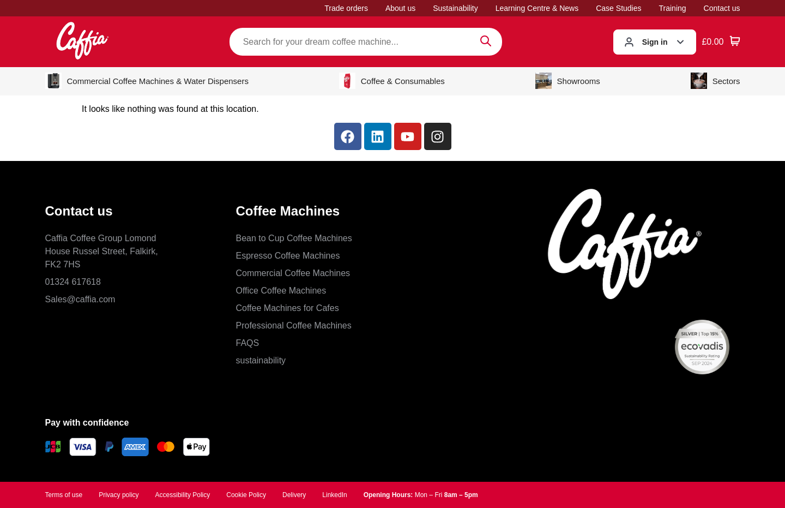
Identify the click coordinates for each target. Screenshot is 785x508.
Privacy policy (118, 495)
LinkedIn (334, 495)
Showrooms (567, 81)
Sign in (655, 42)
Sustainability (455, 8)
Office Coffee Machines (281, 290)
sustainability (261, 360)
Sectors (715, 81)
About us (400, 8)
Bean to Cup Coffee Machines (294, 238)
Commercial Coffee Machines (293, 273)
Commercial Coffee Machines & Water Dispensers (147, 81)
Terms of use (64, 495)
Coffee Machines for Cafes (287, 308)
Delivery (294, 495)
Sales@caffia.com (80, 299)
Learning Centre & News (537, 8)
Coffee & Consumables (392, 81)
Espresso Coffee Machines (288, 255)
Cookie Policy (246, 495)
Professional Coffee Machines (294, 325)
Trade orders (346, 8)
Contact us (722, 8)
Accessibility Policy (182, 495)
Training (672, 8)
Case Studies (618, 8)
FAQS (247, 343)
